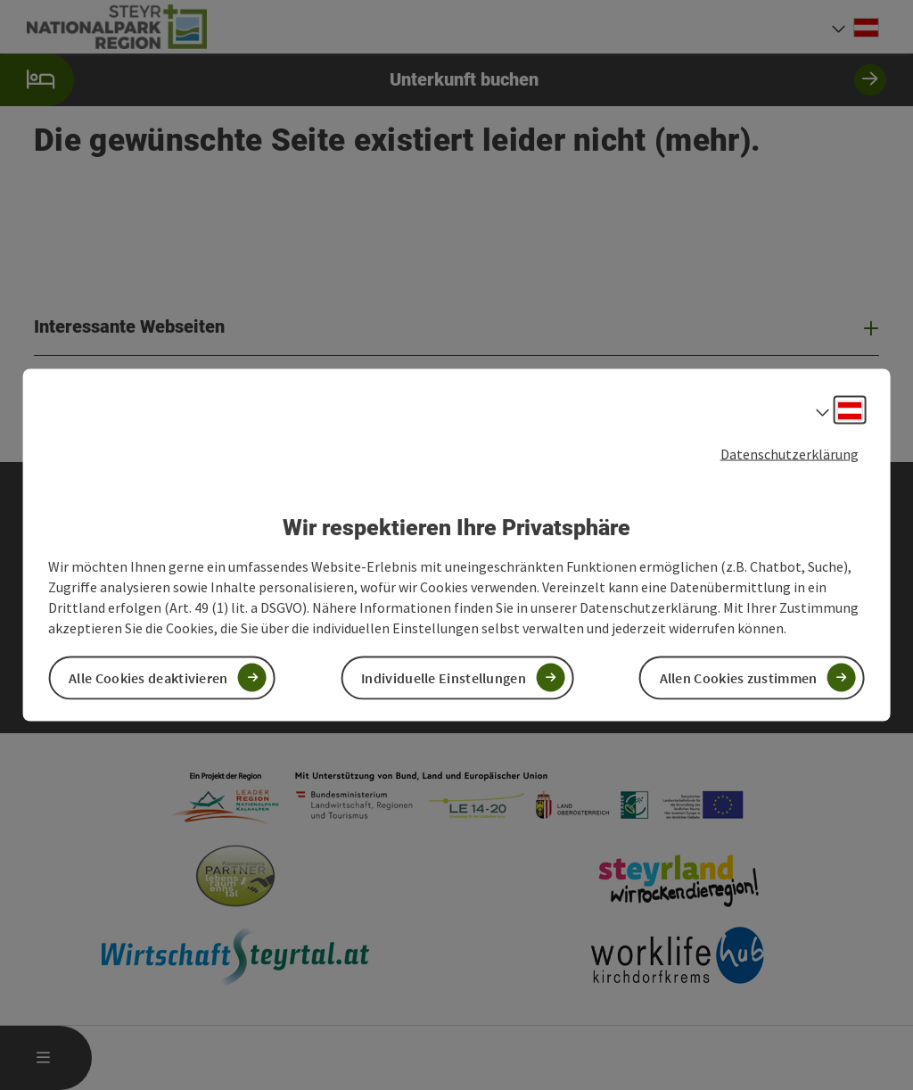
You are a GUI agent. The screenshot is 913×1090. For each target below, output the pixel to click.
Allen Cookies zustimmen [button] (739, 677)
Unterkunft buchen (443, 80)
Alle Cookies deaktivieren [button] (148, 677)
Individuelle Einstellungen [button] (443, 677)
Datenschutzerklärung (789, 454)
